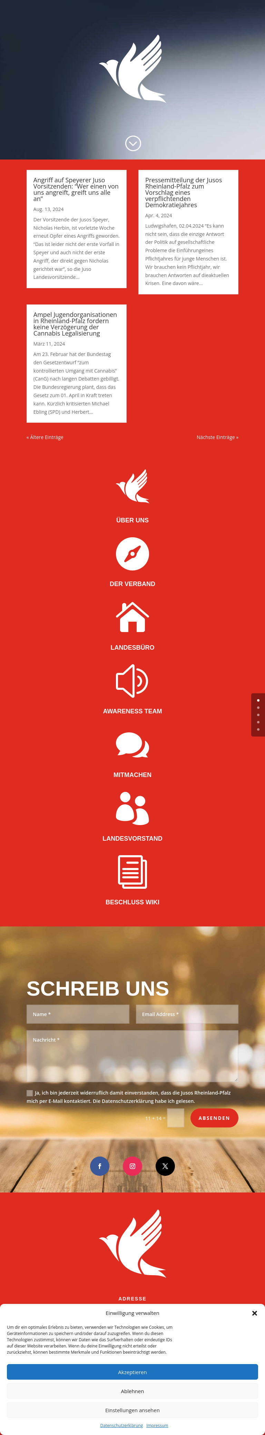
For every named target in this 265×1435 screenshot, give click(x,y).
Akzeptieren (132, 1372)
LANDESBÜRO (132, 647)
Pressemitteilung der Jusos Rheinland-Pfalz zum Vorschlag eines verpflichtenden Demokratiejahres (183, 192)
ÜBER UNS (132, 520)
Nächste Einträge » (217, 437)
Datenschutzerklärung (121, 1425)
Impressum (157, 1425)
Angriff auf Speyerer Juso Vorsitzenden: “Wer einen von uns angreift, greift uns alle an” (76, 189)
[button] (254, 1313)
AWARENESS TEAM (132, 711)
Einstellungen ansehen (132, 1410)
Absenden (214, 1118)
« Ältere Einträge (45, 437)
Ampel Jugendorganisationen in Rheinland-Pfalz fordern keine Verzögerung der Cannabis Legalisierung (75, 323)
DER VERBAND (132, 584)
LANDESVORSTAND (132, 838)
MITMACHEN (132, 774)
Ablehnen (132, 1391)
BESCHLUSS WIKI (132, 902)
